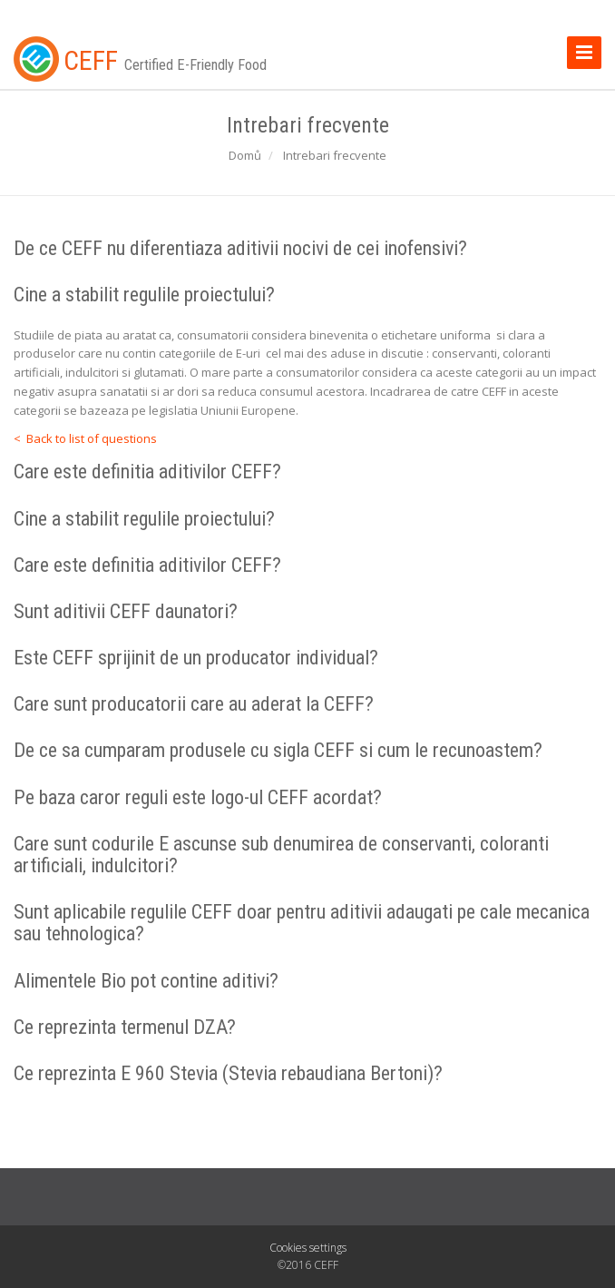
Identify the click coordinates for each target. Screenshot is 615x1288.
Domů (245, 155)
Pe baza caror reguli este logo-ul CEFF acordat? (198, 797)
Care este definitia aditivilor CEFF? (147, 471)
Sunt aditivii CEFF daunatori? (126, 611)
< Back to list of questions (85, 438)
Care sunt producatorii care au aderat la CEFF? (194, 704)
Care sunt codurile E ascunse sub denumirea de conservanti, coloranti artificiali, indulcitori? (281, 854)
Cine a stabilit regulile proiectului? (144, 294)
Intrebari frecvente (334, 155)
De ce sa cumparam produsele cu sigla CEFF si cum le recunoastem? (278, 750)
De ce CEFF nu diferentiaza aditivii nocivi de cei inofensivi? (240, 248)
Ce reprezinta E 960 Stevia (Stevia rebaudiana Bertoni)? (228, 1073)
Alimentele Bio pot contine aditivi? (146, 980)
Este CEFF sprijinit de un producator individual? (196, 657)
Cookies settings (308, 1247)
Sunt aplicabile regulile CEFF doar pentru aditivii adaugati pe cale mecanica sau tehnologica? (302, 922)
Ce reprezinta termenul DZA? (125, 1027)
